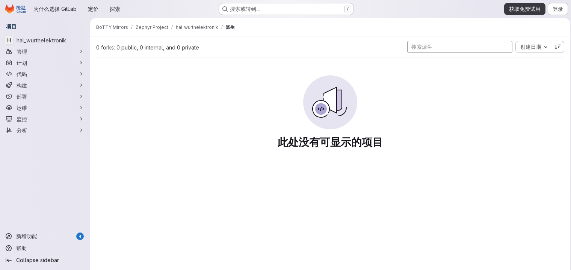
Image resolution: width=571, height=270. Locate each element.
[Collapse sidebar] (45, 260)
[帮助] (45, 248)
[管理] (45, 51)
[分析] (45, 130)
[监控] (45, 119)
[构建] (45, 85)
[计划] (45, 62)
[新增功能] (45, 236)
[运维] (45, 107)
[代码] (45, 74)
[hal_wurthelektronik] (45, 40)
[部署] (45, 96)
